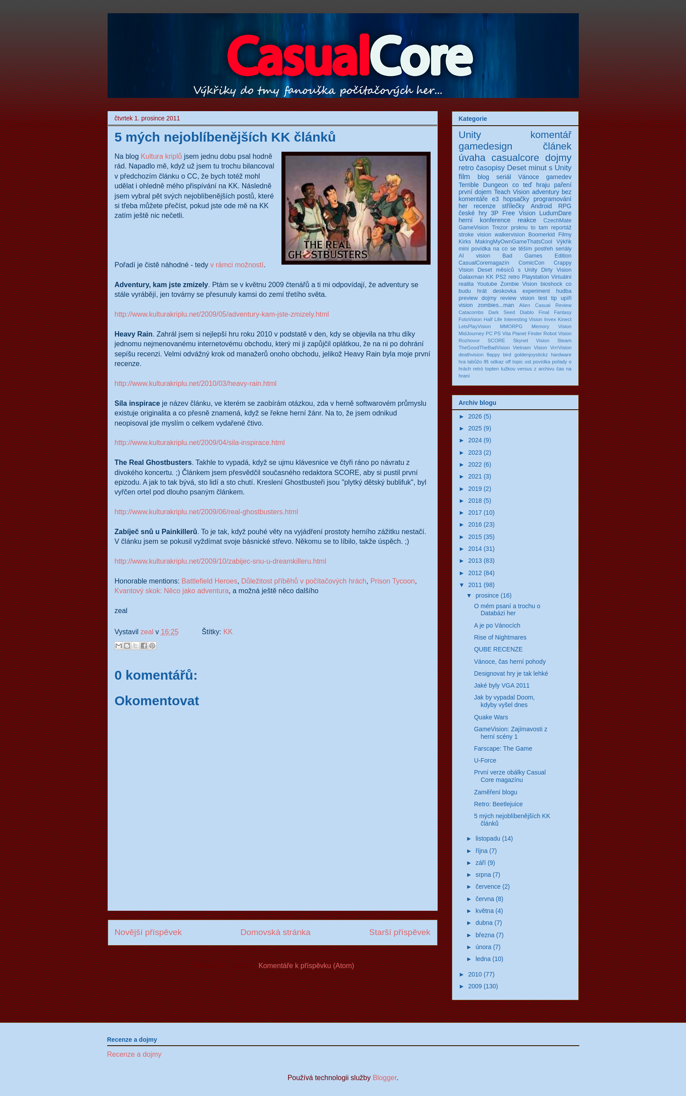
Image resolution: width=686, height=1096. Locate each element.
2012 (475, 572)
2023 (475, 452)
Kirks (465, 242)
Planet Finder (527, 333)
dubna (484, 922)
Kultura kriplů (161, 156)
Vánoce (528, 176)
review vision (517, 298)
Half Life (493, 319)
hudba (564, 291)
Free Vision (518, 213)
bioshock (551, 284)
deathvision (471, 354)
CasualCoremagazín (484, 263)
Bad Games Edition (537, 256)
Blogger (385, 1077)
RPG (564, 205)
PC (489, 333)
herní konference (485, 220)
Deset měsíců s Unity (507, 270)
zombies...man (496, 305)
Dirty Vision (556, 270)
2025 (475, 428)
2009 (475, 986)
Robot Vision (558, 333)
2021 (475, 476)
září (481, 862)
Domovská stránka (275, 932)
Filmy (564, 235)
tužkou (508, 368)
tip (554, 298)
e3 (495, 198)
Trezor (500, 227)
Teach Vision (512, 191)
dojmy (558, 157)
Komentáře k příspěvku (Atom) (306, 965)
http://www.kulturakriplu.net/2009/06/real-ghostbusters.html (206, 512)
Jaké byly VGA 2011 (501, 685)
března (485, 935)
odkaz (497, 361)
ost (528, 361)
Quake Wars (491, 717)
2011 (475, 584)
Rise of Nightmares (500, 637)
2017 (475, 512)
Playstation (535, 277)
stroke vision (475, 235)
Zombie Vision (518, 284)
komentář (550, 134)
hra (462, 361)
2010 (475, 974)
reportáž (561, 227)
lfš (486, 361)
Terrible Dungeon (483, 184)
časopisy (490, 168)
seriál (503, 176)
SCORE (496, 340)
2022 (475, 464)
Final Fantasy (555, 312)
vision (466, 305)
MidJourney (471, 333)
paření (563, 184)
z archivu (544, 368)
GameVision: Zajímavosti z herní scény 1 (510, 733)
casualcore (515, 157)
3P (495, 213)
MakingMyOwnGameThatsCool (513, 242)
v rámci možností (237, 265)
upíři (566, 298)
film (464, 176)
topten (492, 368)
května (485, 910)
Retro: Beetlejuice (498, 804)
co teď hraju (531, 184)
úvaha (472, 157)
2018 (475, 500)
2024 (475, 440)
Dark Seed (501, 312)
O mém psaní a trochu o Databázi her (507, 609)
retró (478, 368)
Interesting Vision (523, 319)
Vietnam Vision (530, 347)
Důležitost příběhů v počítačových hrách (304, 581)
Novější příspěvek (148, 932)
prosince (487, 595)
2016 (475, 524)
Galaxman (471, 277)
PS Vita (502, 333)
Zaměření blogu (495, 792)
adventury (545, 191)
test (542, 298)
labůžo (475, 361)
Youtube (487, 284)
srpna (483, 874)
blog (483, 176)
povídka (541, 361)
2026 (475, 416)
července (488, 886)
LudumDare (555, 213)
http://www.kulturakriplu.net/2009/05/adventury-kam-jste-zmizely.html (222, 314)
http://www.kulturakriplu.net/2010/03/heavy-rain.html (196, 383)
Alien (524, 305)
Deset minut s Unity (539, 168)
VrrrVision (561, 347)
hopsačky (516, 198)
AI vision (475, 256)
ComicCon (531, 263)
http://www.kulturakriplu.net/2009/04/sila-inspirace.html (200, 442)
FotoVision (470, 319)
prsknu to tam (529, 227)
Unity (470, 134)
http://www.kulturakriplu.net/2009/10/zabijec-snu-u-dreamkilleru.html (220, 561)
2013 (475, 560)
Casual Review (553, 305)
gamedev (559, 176)
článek (557, 146)
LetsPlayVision (475, 326)
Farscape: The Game (503, 748)
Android (541, 205)
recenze (485, 205)
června (485, 898)
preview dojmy (478, 298)
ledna (483, 958)
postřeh (544, 249)
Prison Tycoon (392, 581)
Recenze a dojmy (134, 1054)
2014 (475, 548)
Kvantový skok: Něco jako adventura (172, 591)
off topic (514, 361)
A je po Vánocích (497, 625)
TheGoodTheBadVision (484, 347)
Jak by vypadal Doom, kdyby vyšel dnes (504, 701)
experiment (536, 291)
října (481, 850)
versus (524, 368)
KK (227, 632)
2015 (475, 536)
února (483, 946)
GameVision (474, 227)
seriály (563, 249)
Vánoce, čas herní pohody (510, 661)
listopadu (488, 838)
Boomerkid (542, 235)
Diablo (527, 312)
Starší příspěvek (400, 932)
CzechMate (558, 220)
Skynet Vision (531, 340)
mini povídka (475, 249)
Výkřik (563, 242)
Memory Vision (552, 326)
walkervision (510, 235)
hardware (561, 354)
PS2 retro (508, 277)
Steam (564, 340)
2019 (475, 488)
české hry (473, 213)
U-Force (485, 760)
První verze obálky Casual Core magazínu (510, 776)
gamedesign (486, 146)
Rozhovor (469, 340)
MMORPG (511, 326)
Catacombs (471, 312)
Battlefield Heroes (209, 581)
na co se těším (512, 249)
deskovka (504, 291)
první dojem (475, 191)
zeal (147, 632)
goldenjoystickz (531, 354)
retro (466, 168)
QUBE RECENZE (498, 649)
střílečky (513, 205)
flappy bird (499, 354)
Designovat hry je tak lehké (511, 673)
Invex (550, 319)
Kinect (564, 319)
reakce (526, 220)
